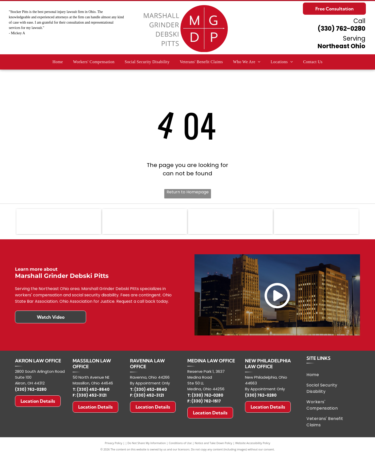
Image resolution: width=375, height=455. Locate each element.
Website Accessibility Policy (252, 443)
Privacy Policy (113, 443)
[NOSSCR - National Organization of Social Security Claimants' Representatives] (316, 221)
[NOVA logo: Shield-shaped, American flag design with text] (144, 221)
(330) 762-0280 (341, 28)
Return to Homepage (188, 192)
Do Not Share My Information (146, 443)
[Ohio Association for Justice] (230, 221)
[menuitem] (57, 61)
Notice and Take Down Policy (213, 443)
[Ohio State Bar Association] (58, 221)
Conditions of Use (180, 443)
